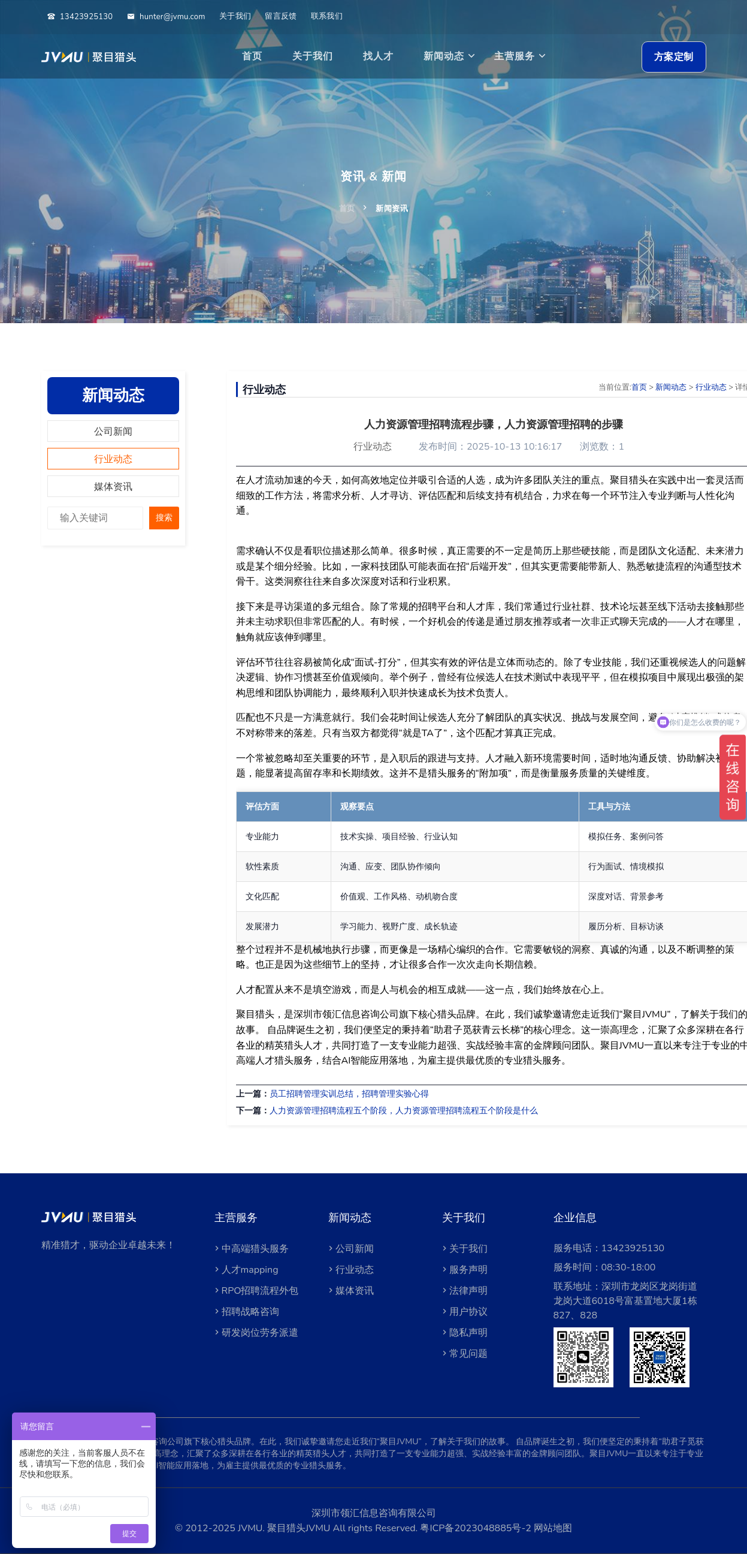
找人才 (378, 56)
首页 (252, 56)
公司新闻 (113, 431)
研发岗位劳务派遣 (255, 1332)
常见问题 (464, 1353)
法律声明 (464, 1290)
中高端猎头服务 (250, 1248)
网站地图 (551, 1528)
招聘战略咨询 (245, 1311)
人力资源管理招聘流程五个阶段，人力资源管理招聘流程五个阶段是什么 (404, 1110)
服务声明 (464, 1269)
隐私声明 (464, 1332)
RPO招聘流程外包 (255, 1290)
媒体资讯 (113, 486)
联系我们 (327, 16)
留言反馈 (281, 16)
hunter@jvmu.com (166, 16)
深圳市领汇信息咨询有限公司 (373, 1513)
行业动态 (113, 459)
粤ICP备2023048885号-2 (475, 1528)
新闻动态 (444, 56)
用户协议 (464, 1311)
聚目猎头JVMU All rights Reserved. (343, 1528)
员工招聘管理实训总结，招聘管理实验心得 (349, 1094)
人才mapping (245, 1269)
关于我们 (235, 16)
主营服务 (514, 56)
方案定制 (674, 57)
